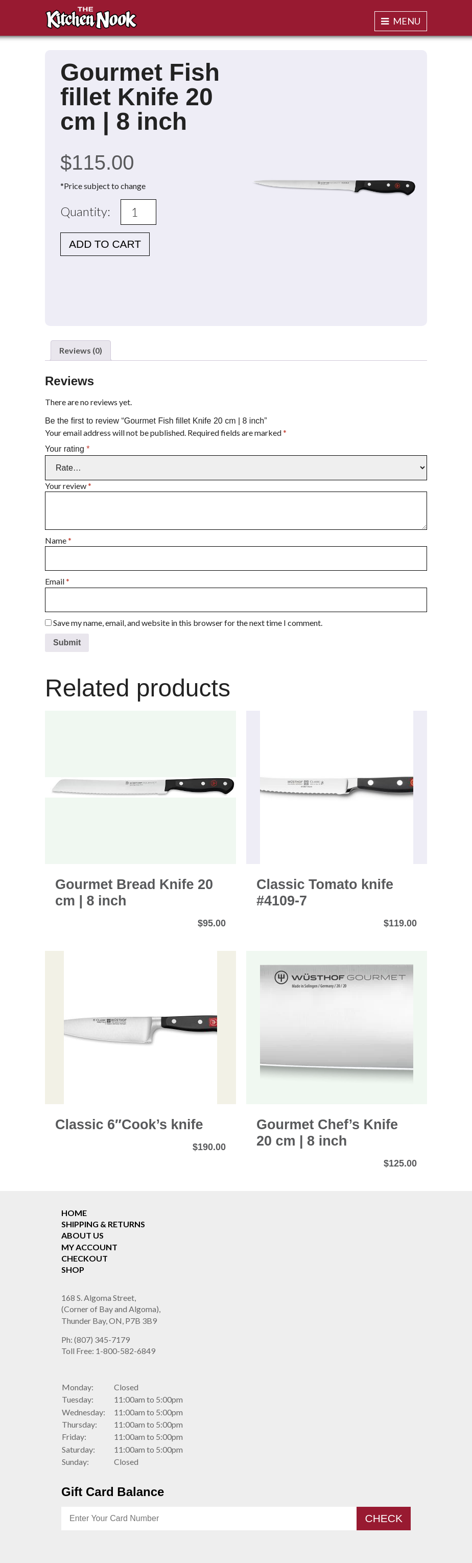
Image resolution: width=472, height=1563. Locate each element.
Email (57, 581)
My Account (89, 1247)
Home (74, 1213)
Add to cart (105, 244)
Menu (400, 21)
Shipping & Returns (103, 1224)
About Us (82, 1235)
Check (384, 1518)
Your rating (67, 449)
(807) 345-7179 (95, 1339)
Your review (68, 486)
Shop (72, 1269)
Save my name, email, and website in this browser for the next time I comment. (187, 622)
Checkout (84, 1258)
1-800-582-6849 (108, 1351)
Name (58, 540)
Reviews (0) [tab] (80, 350)
